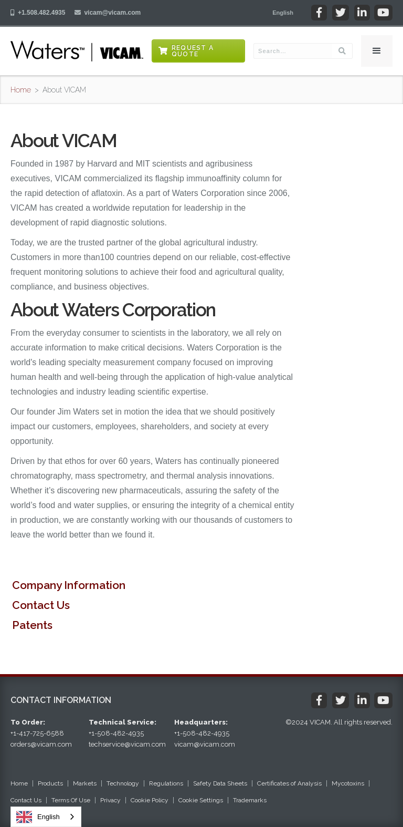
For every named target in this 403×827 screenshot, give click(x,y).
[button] (282, 12)
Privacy (110, 800)
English (38, 817)
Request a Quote (193, 51)
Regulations (166, 783)
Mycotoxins (348, 783)
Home (20, 90)
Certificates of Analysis (289, 783)
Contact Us (41, 605)
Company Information (68, 585)
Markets (85, 783)
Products (50, 783)
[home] (76, 50)
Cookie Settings (200, 800)
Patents (32, 625)
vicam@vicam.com (112, 12)
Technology (123, 783)
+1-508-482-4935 (116, 733)
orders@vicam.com (41, 744)
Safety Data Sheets (220, 783)
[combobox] (45, 817)
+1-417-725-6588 (37, 733)
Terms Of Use (70, 800)
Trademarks (250, 800)
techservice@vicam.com (127, 744)
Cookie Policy (149, 800)
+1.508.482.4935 (41, 12)
